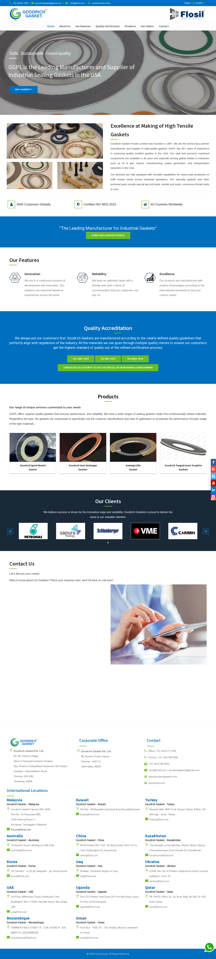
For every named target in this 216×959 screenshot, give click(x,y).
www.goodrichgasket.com (160, 776)
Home (50, 26)
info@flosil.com (77, 3)
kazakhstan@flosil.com (161, 855)
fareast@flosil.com (21, 829)
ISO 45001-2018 (135, 359)
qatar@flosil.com (158, 906)
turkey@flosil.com (158, 819)
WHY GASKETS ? (23, 89)
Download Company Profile (108, 235)
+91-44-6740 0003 (156, 764)
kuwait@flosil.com (89, 814)
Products (130, 26)
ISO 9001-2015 (108, 359)
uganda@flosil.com (90, 906)
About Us (64, 26)
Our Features (83, 26)
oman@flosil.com (89, 937)
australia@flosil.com (21, 850)
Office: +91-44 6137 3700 (160, 751)
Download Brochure (101, 3)
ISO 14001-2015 (81, 359)
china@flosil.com (89, 855)
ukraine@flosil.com (159, 881)
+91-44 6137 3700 (20, 3)
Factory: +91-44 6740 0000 (161, 757)
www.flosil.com (154, 783)
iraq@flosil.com (88, 876)
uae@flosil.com (19, 911)
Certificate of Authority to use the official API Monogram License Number (108, 367)
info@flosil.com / (172, 770)
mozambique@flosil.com (23, 937)
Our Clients (147, 26)
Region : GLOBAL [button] (194, 3)
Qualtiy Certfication (108, 26)
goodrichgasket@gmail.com (48, 3)
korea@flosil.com (20, 876)
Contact (164, 26)
